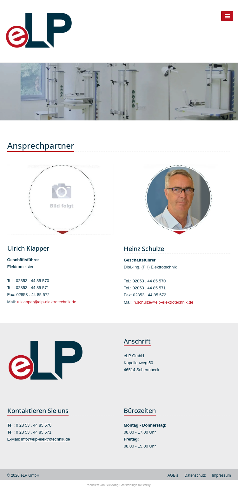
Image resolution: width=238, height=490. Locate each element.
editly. (147, 485)
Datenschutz (195, 475)
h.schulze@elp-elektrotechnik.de (163, 302)
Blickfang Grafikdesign (121, 485)
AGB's (173, 475)
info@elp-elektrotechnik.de (45, 439)
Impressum (221, 475)
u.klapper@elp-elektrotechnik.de (46, 302)
